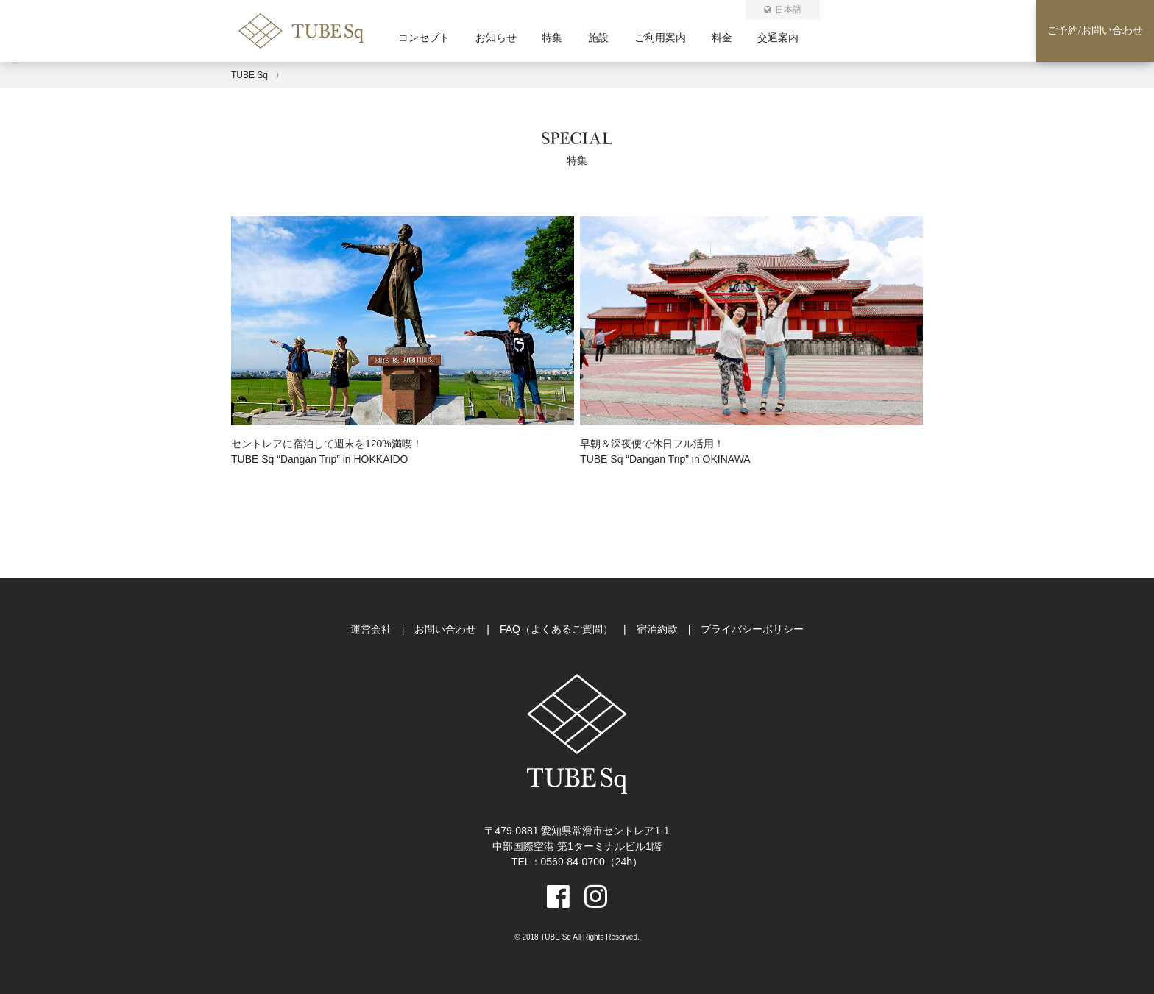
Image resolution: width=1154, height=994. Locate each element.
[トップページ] (318, 43)
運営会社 (371, 629)
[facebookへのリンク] (558, 896)
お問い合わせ (445, 629)
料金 (722, 37)
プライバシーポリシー (752, 629)
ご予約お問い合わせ (1095, 30)
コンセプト (424, 37)
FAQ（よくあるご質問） (556, 629)
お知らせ (496, 37)
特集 (552, 37)
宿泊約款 (657, 629)
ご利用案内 (660, 37)
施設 (598, 37)
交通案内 (778, 37)
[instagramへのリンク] (595, 896)
